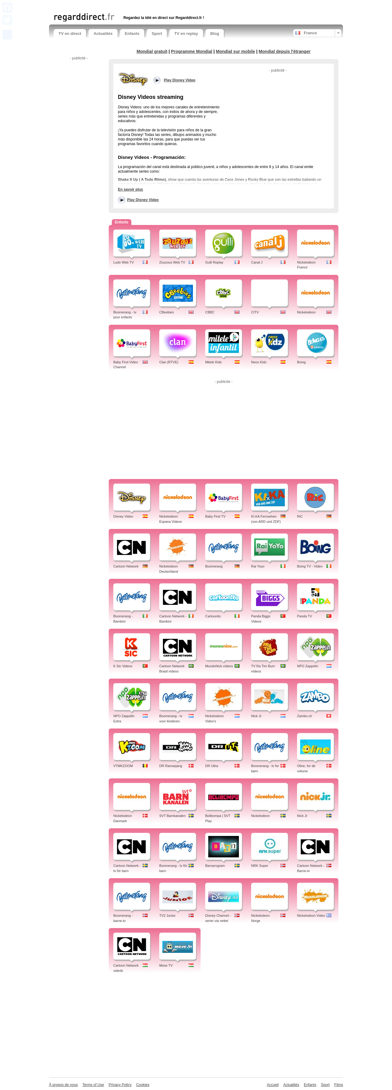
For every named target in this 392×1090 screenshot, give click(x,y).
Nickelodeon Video (311, 915)
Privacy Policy (120, 1085)
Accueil (273, 1085)
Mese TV (166, 965)
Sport (157, 33)
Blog (214, 33)
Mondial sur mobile (235, 51)
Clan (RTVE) (168, 362)
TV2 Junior (167, 915)
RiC (300, 516)
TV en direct (69, 33)
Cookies (142, 1085)
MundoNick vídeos (219, 666)
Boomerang (214, 566)
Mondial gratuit (152, 51)
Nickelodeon (306, 312)
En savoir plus (130, 189)
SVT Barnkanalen (172, 816)
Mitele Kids (213, 362)
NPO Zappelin (307, 666)
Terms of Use (93, 1085)
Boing (301, 362)
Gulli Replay (214, 262)
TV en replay (186, 33)
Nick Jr (302, 816)
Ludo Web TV (123, 262)
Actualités (102, 33)
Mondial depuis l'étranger (285, 51)
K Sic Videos (122, 666)
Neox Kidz (258, 362)
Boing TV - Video (309, 566)
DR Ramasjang (170, 766)
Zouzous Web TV (172, 262)
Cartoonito (213, 616)
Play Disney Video (143, 200)
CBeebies (166, 312)
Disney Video (123, 516)
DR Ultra (211, 766)
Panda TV (304, 616)
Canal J (256, 262)
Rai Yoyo (257, 566)
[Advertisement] (125, 5)
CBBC (210, 312)
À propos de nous (63, 1085)
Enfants (132, 33)
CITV (255, 312)
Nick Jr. (256, 716)
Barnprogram (215, 865)
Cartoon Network (126, 566)
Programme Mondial (191, 51)
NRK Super (259, 865)
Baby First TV (215, 516)
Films (338, 1085)
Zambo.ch (304, 716)
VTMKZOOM (123, 766)
